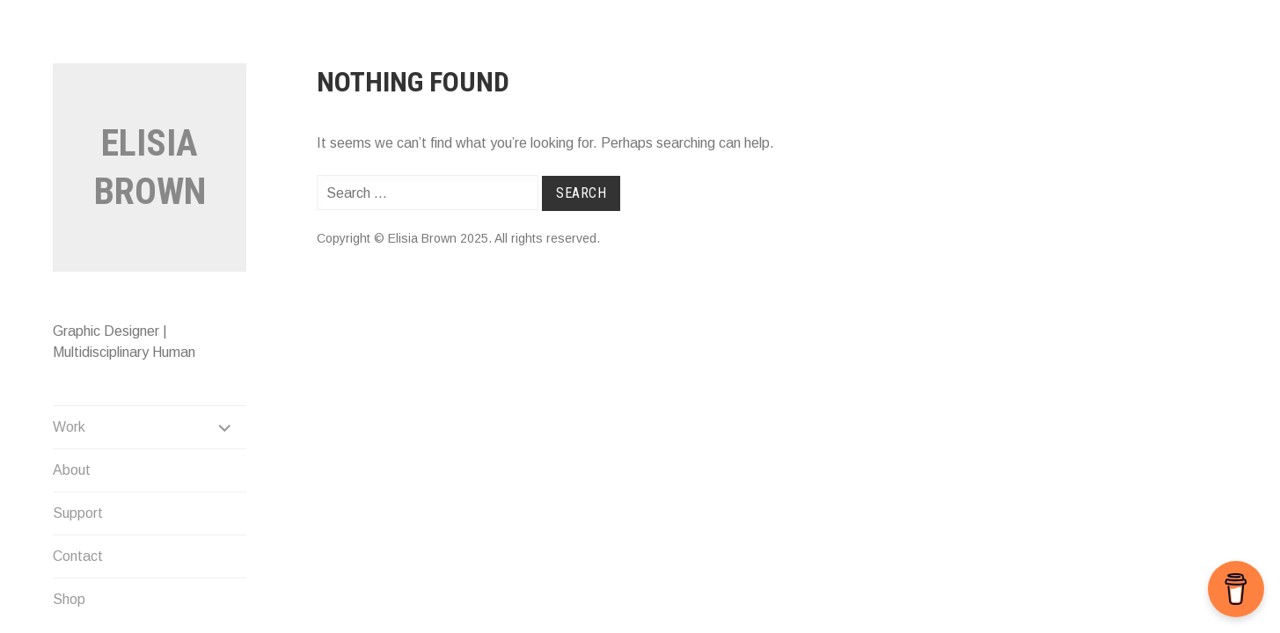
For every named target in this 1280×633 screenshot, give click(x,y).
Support (78, 513)
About (72, 469)
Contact (78, 556)
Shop (69, 599)
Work (69, 426)
